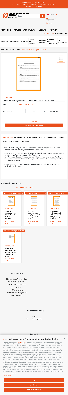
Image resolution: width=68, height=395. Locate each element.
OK (34, 380)
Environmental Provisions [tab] (55, 137)
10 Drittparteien (22, 342)
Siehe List (34, 121)
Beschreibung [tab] (8, 137)
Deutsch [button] (51, 14)
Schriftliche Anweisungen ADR (16, 293)
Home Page (5, 50)
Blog (34, 316)
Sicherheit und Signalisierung (52, 41)
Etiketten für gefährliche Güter (17, 279)
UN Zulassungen (17, 287)
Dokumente (24, 41)
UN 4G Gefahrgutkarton (16, 282)
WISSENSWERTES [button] (29, 30)
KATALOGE (17, 30)
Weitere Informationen (34, 389)
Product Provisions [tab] (21, 137)
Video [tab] (10, 141)
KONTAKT (53, 30)
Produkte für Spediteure (32, 41)
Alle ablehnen (34, 385)
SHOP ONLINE (6, 30)
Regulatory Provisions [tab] (37, 137)
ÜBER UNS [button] (43, 30)
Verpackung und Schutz (42, 41)
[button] (64, 339)
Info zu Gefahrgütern (34, 319)
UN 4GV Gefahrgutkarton (17, 284)
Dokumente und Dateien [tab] (21, 141)
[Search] (28, 16)
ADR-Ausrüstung (17, 290)
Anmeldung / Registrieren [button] (51, 19)
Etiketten (4, 41)
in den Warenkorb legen (34, 125)
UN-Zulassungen (62, 41)
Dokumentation (16, 295)
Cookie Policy (7, 375)
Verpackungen (14, 41)
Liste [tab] (5, 141)
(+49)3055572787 (60, 33)
